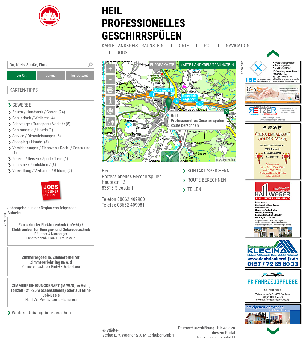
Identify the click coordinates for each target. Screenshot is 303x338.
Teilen (194, 189)
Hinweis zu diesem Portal (223, 330)
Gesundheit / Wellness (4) (33, 117)
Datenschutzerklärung (196, 327)
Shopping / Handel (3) (30, 141)
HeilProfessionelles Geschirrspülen (143, 23)
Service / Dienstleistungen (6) (36, 135)
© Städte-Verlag (225, 159)
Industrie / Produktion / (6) (34, 164)
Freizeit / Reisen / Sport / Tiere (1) (40, 158)
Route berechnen (185, 125)
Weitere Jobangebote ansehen (41, 313)
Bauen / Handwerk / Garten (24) (38, 111)
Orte (184, 46)
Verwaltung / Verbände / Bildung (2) (42, 170)
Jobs (122, 52)
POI (207, 46)
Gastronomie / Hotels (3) (32, 129)
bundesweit (79, 75)
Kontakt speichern (208, 171)
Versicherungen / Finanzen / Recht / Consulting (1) (51, 150)
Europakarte (162, 64)
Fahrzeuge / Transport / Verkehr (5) (41, 123)
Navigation (238, 46)
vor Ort (22, 75)
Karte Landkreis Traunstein (133, 46)
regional (51, 75)
